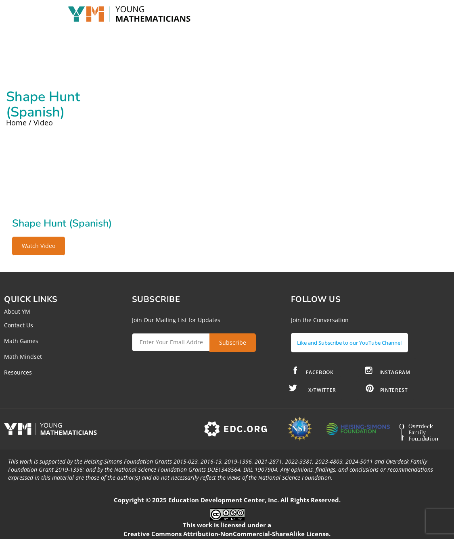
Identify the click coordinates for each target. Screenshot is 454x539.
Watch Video (38, 246)
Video (43, 122)
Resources (18, 372)
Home (16, 122)
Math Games (21, 341)
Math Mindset (23, 356)
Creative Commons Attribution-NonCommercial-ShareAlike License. (227, 531)
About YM (17, 311)
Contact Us (18, 325)
